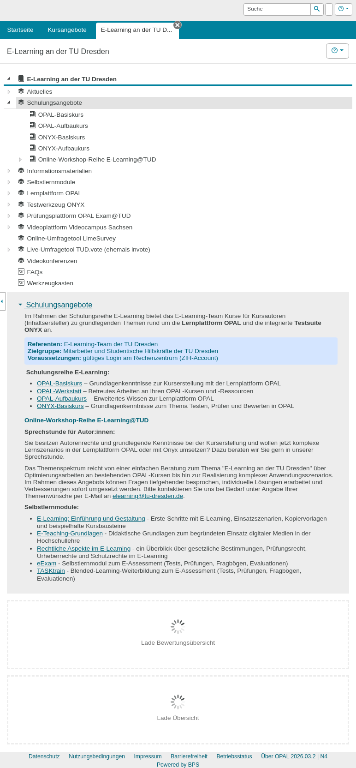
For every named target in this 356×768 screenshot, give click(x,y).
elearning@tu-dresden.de (148, 495)
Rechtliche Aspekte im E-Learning (84, 548)
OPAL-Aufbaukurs (62, 398)
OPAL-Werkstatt (59, 391)
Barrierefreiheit (189, 756)
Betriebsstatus (234, 756)
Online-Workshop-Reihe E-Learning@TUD (86, 420)
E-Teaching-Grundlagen (70, 533)
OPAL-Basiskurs (59, 383)
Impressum (147, 756)
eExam (46, 563)
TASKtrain (51, 570)
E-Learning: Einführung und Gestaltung (91, 518)
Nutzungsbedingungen (97, 756)
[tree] (178, 181)
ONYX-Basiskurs (60, 405)
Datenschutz (44, 756)
